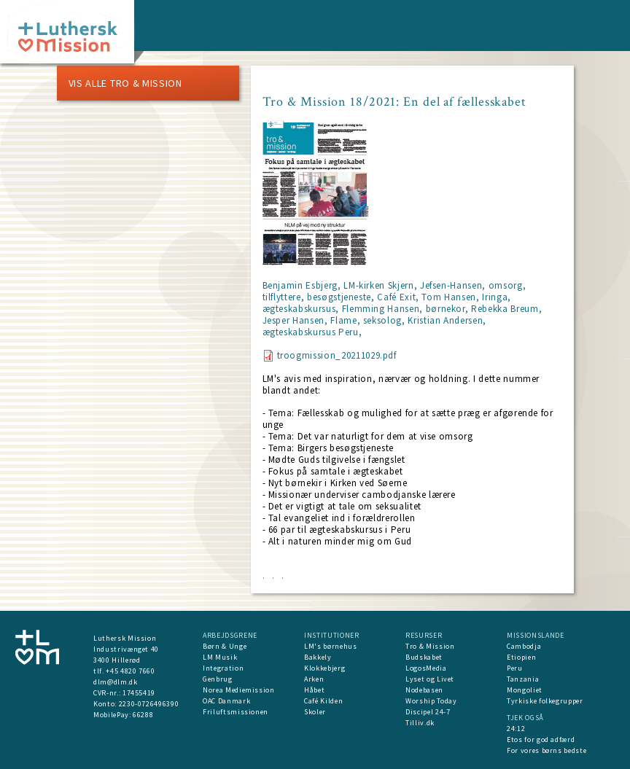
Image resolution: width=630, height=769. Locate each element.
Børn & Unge (224, 646)
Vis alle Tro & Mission (125, 83)
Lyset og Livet (429, 679)
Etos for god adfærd (541, 739)
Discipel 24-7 (427, 712)
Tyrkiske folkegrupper (545, 701)
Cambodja (524, 646)
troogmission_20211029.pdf (337, 355)
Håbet (314, 690)
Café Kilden (323, 701)
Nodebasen (424, 690)
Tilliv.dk (420, 722)
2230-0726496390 (149, 704)
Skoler (315, 712)
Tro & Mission (429, 646)
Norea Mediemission (239, 690)
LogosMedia (426, 668)
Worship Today (430, 701)
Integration (223, 668)
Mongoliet (524, 690)
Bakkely (318, 657)
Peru (515, 668)
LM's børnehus (330, 646)
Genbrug (218, 679)
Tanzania (523, 679)
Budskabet (424, 657)
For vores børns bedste (546, 750)
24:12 (516, 728)
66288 (143, 714)
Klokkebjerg (324, 668)
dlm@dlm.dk (115, 682)
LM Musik (220, 657)
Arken (314, 679)
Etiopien (521, 657)
